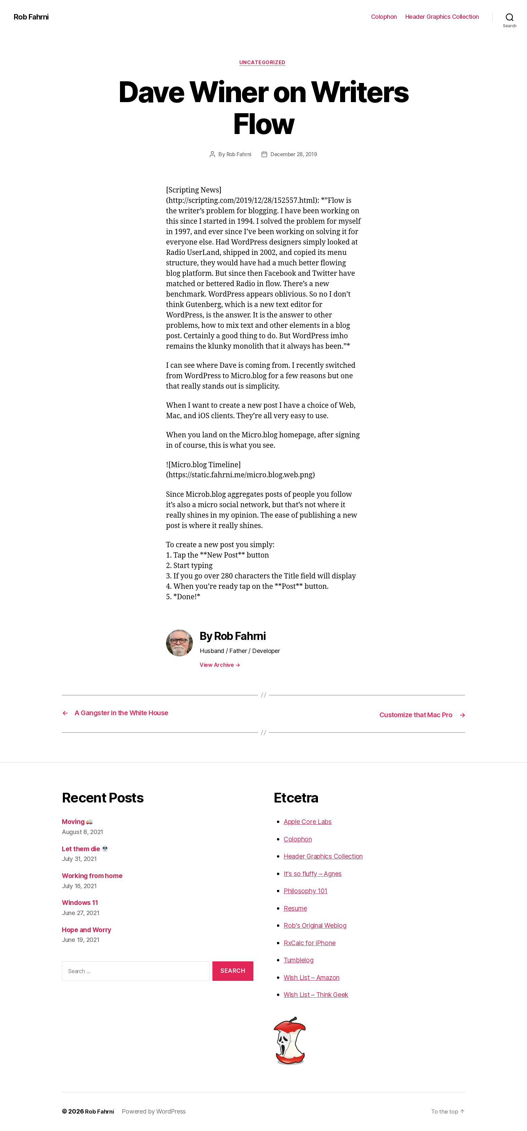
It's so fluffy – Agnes (317, 874)
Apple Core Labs (310, 822)
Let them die (87, 849)
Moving (79, 822)
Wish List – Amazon (315, 978)
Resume (297, 909)
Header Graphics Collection (442, 16)
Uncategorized (263, 63)
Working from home (95, 876)
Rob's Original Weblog (319, 926)
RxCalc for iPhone (312, 943)
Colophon (384, 16)
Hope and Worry (89, 930)
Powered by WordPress (156, 1112)
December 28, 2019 (294, 155)
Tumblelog (301, 960)
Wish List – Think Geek (321, 995)
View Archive (220, 665)
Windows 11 (82, 903)
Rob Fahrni (32, 17)
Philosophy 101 (308, 891)
